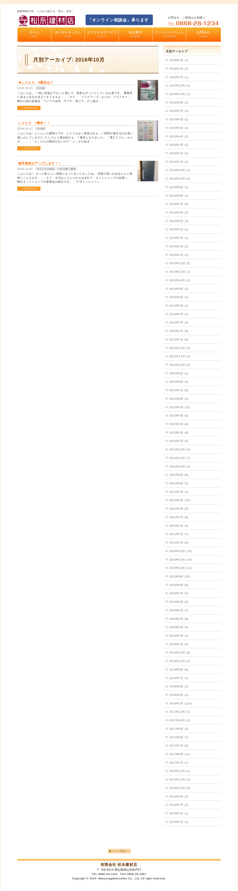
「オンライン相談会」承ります (118, 20)
